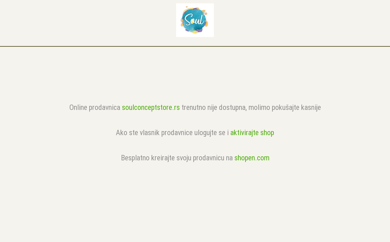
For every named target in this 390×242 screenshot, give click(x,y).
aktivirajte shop (252, 132)
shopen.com (251, 157)
